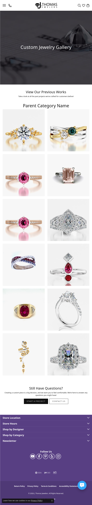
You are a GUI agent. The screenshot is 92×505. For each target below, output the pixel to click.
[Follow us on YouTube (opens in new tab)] (32, 456)
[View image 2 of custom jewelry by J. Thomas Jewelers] (68, 130)
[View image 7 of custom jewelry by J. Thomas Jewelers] (24, 265)
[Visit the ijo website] (47, 473)
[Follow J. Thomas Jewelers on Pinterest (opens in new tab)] (45, 456)
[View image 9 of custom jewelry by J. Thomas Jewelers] (24, 310)
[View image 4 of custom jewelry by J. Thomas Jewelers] (68, 175)
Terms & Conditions (48, 486)
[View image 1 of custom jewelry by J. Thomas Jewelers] (24, 130)
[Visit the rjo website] (55, 473)
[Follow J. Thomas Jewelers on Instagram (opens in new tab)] (58, 456)
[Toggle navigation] (4, 5)
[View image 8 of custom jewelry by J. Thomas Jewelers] (68, 265)
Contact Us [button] (58, 401)
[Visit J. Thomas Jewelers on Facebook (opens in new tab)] (39, 456)
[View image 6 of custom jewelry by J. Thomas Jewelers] (68, 220)
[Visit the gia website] (38, 473)
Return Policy (19, 486)
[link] (10, 5)
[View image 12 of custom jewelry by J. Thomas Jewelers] (68, 354)
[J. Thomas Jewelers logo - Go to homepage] (46, 5)
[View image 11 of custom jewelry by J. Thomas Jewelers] (24, 354)
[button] (79, 5)
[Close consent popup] (52, 501)
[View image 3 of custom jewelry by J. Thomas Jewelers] (24, 175)
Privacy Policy (32, 486)
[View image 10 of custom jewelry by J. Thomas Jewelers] (68, 310)
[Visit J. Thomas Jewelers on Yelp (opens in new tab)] (52, 456)
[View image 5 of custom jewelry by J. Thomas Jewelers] (24, 220)
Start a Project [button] (36, 401)
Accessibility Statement (68, 486)
